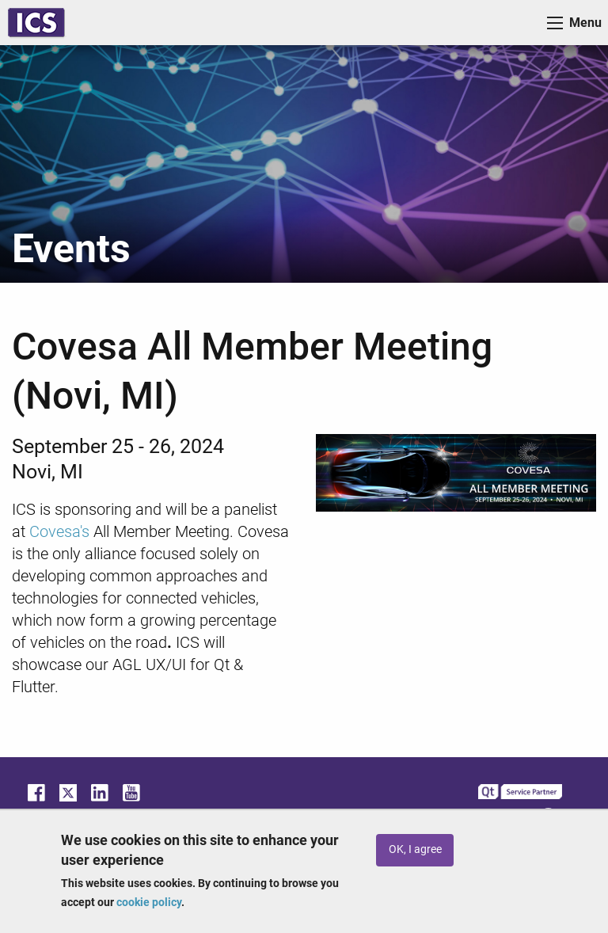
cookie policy (148, 902)
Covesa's (61, 531)
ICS (36, 22)
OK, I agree (415, 849)
